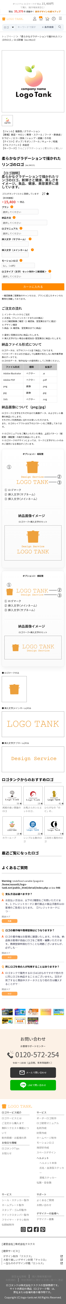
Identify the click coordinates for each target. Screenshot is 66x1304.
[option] (33, 81)
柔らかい (49, 148)
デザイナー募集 (45, 1219)
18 (40, 803)
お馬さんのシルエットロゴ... (32, 809)
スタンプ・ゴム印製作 (14, 1210)
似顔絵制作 (8, 1224)
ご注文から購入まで (13, 1123)
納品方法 (8, 218)
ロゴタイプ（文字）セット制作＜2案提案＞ (26, 271)
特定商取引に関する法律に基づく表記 (42, 1280)
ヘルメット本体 (48, 1163)
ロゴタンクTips (10, 1148)
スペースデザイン (46, 1152)
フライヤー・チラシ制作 (15, 1219)
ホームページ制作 (46, 1137)
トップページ (8, 36)
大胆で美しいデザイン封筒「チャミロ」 (33, 1259)
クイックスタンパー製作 (15, 1214)
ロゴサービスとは (11, 1118)
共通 (9, 921)
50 (19, 803)
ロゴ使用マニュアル (48, 1123)
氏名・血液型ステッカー (51, 1170)
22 (40, 833)
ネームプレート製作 (13, 1205)
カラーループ (9, 837)
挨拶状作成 (43, 1147)
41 (61, 803)
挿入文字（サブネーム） (17, 239)
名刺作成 (41, 1128)
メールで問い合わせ (33, 1072)
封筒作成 (41, 1133)
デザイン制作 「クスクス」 (33, 1256)
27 (45, 193)
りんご (21, 148)
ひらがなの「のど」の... (52, 809)
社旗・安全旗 (44, 1182)
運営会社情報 (18, 1276)
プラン (7, 207)
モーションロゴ (12, 261)
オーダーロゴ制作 (46, 1118)
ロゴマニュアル (12, 228)
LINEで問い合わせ (33, 1085)
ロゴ (9, 957)
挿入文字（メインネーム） (18, 250)
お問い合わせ (44, 1205)
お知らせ (7, 1153)
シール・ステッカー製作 (15, 1200)
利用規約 (10, 1280)
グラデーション (35, 148)
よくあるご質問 (45, 1200)
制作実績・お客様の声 (14, 1137)
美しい (59, 148)
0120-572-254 (33, 1054)
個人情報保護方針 (42, 1276)
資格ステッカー (48, 1177)
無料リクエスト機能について (15, 1130)
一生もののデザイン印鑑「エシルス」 (33, 1263)
